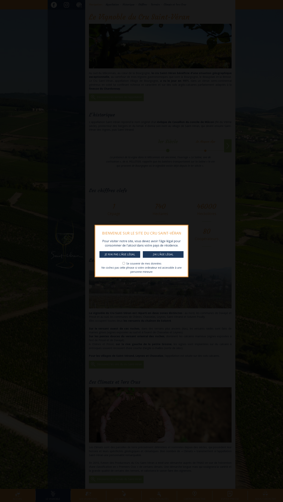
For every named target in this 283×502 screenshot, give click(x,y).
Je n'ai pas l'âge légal (120, 254)
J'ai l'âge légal (163, 254)
